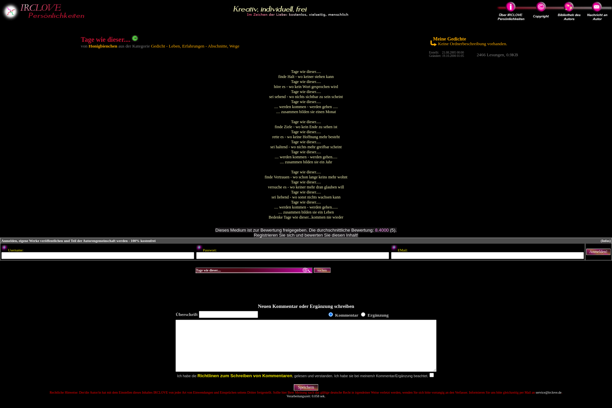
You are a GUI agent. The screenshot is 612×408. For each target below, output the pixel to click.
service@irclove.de (549, 402)
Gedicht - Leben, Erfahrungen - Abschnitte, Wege (195, 46)
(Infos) (606, 241)
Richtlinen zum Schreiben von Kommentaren (245, 385)
